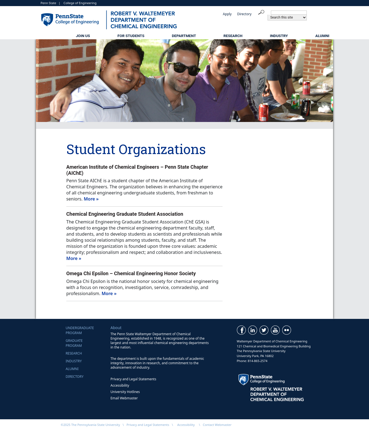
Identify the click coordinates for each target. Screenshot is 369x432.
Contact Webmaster (217, 425)
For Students (130, 35)
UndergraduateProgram (80, 330)
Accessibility (120, 385)
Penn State (48, 3)
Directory (244, 14)
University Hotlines (125, 391)
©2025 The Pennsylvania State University (90, 425)
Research (232, 35)
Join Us (83, 35)
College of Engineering (80, 3)
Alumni (322, 35)
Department (184, 35)
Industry (279, 35)
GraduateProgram (74, 343)
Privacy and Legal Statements (133, 379)
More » (91, 199)
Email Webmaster (124, 398)
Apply (227, 14)
